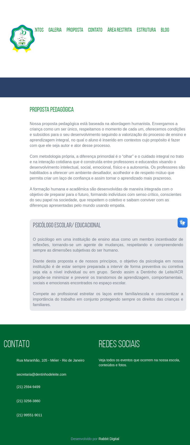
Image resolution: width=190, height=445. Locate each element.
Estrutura (146, 30)
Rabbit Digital (108, 439)
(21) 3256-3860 (28, 401)
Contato (95, 30)
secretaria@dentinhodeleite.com (41, 374)
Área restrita (119, 30)
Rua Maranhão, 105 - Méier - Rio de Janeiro (50, 360)
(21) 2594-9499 (28, 387)
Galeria (55, 30)
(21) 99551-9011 (29, 415)
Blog (165, 30)
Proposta (75, 30)
